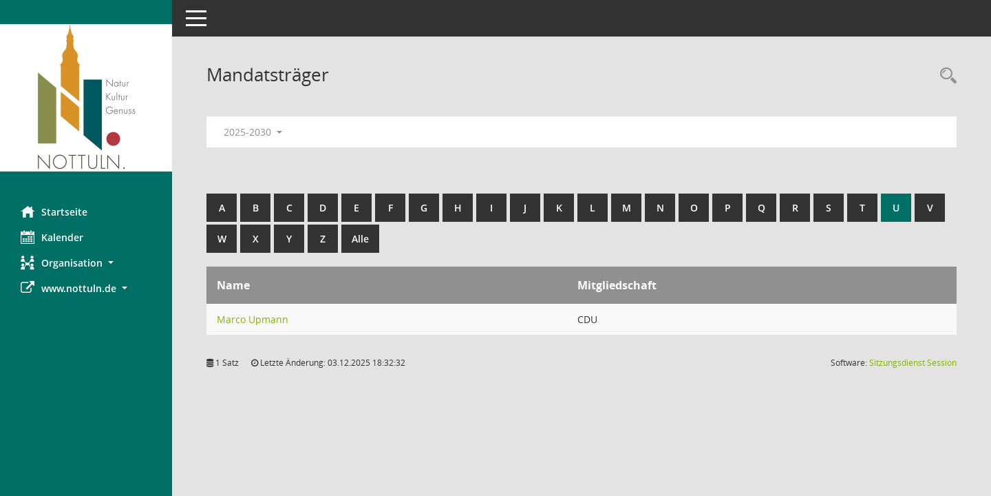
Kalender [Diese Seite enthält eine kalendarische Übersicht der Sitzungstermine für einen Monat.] (52, 237)
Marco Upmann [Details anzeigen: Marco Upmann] (252, 319)
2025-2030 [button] (253, 131)
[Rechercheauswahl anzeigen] (945, 76)
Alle (360, 238)
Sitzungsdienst (913, 363)
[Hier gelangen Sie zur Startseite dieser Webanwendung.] (86, 98)
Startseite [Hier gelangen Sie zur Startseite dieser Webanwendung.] (54, 211)
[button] (86, 263)
